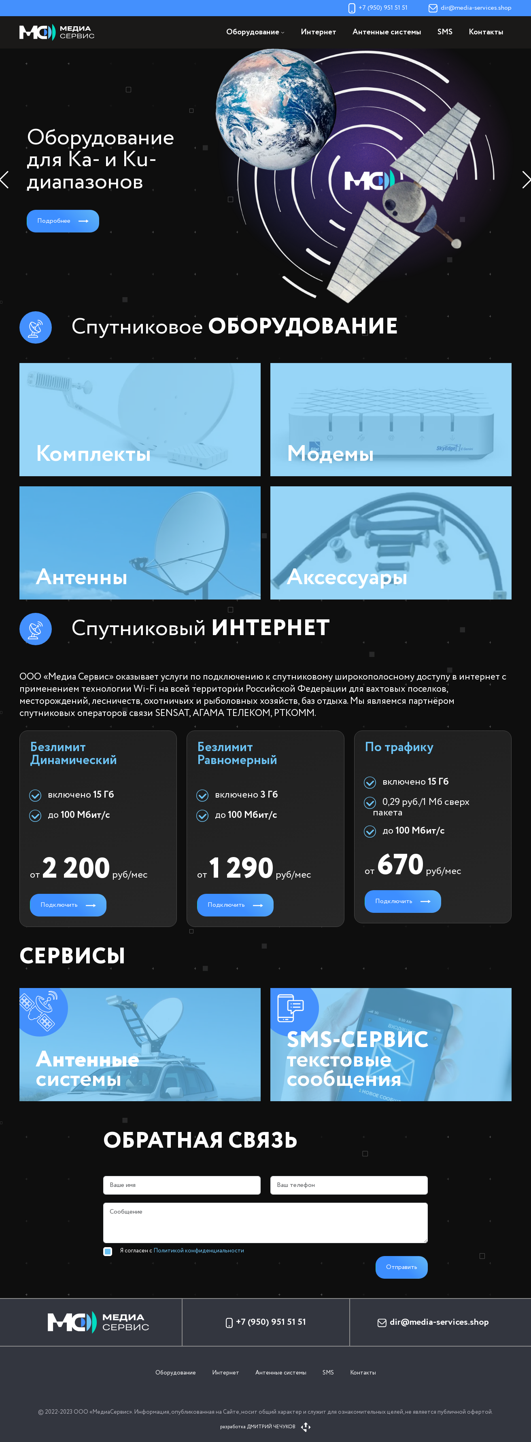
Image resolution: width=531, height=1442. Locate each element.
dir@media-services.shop (470, 8)
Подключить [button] (68, 905)
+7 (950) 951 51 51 (378, 8)
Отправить (401, 1267)
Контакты (486, 32)
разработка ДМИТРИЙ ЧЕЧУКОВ (265, 1426)
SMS (445, 32)
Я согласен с (182, 1250)
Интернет (318, 32)
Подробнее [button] (63, 221)
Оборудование (175, 1373)
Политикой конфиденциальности (198, 1251)
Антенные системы (387, 32)
